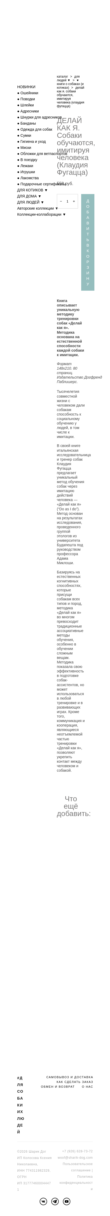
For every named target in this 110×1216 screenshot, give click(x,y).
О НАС (87, 1086)
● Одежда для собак (34, 129)
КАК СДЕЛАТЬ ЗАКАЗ (75, 1081)
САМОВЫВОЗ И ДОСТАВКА (69, 1077)
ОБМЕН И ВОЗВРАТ (58, 1086)
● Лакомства (28, 178)
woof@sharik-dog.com (75, 1158)
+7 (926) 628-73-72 (77, 1151)
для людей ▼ (68, 78)
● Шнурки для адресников (39, 117)
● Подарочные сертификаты (41, 184)
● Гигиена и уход (31, 141)
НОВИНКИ (26, 87)
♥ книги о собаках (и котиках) (70, 83)
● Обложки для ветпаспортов (42, 154)
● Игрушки (26, 172)
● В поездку (27, 160)
